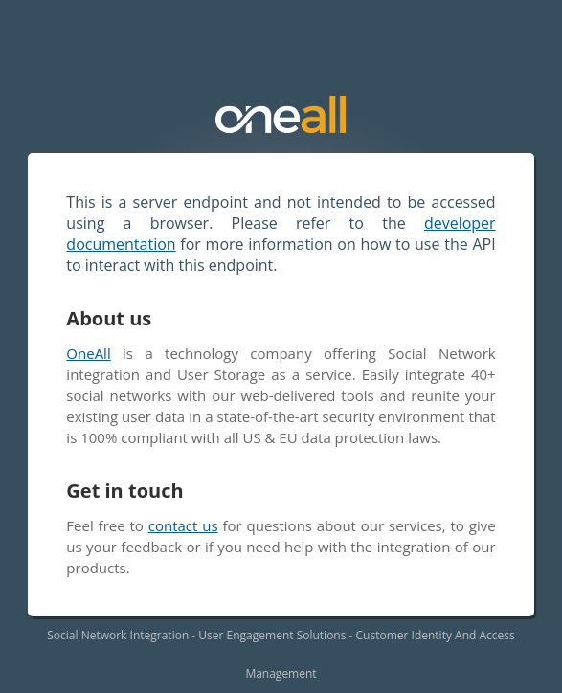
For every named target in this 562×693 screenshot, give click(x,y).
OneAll (88, 353)
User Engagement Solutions (272, 635)
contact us (183, 525)
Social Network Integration (118, 635)
